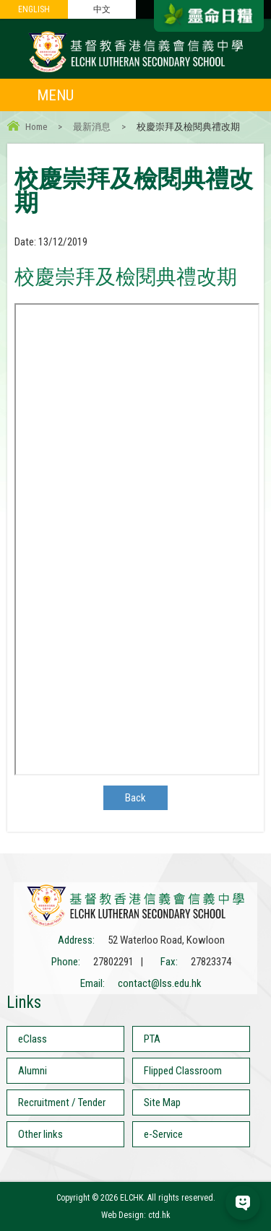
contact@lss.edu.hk (160, 983)
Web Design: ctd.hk (136, 1215)
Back (135, 797)
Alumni (32, 1070)
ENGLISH (34, 9)
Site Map (162, 1102)
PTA (152, 1038)
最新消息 (92, 126)
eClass (32, 1038)
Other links (40, 1134)
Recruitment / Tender (62, 1102)
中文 (102, 9)
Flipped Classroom (183, 1070)
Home (36, 126)
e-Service (163, 1134)
